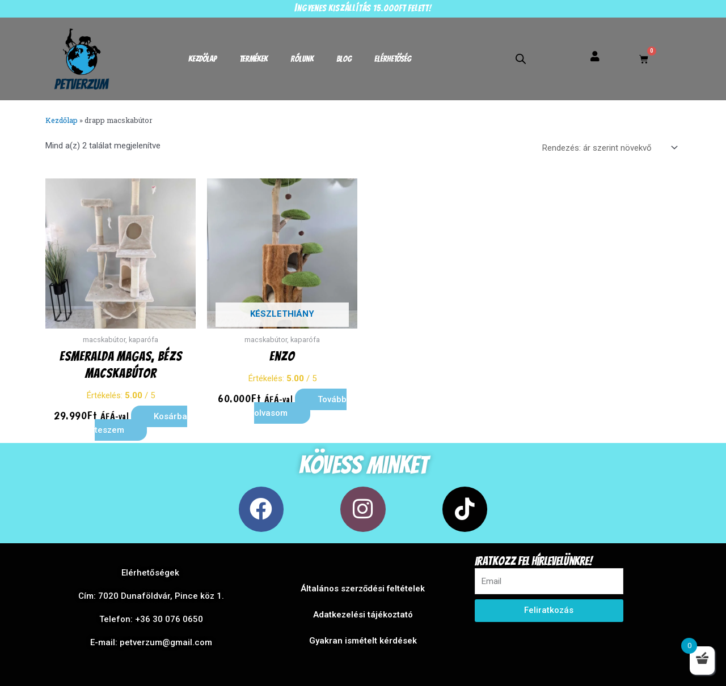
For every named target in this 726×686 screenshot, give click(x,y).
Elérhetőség (392, 58)
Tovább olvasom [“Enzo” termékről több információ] (300, 406)
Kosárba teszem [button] (141, 423)
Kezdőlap (202, 58)
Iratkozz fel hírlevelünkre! (533, 561)
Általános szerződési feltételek (362, 588)
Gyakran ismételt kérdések (363, 641)
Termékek (253, 58)
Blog (344, 58)
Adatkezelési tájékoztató (363, 615)
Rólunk (302, 58)
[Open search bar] (520, 59)
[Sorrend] (608, 148)
